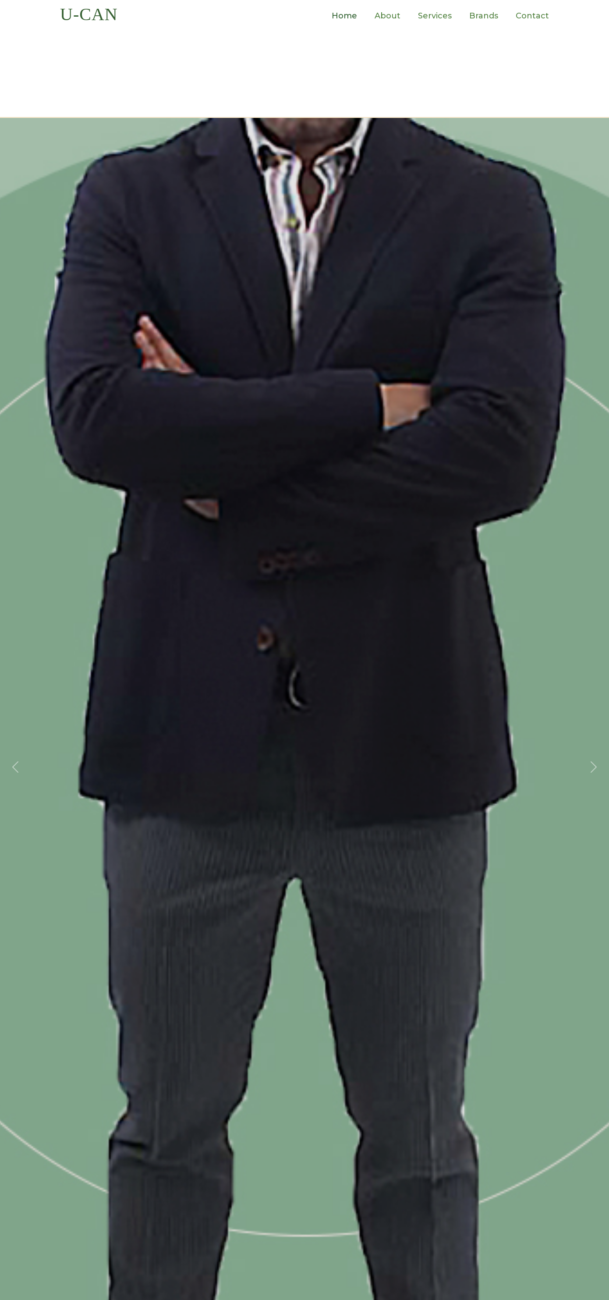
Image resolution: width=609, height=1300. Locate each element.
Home (344, 16)
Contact (532, 16)
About (387, 16)
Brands (483, 16)
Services (435, 16)
